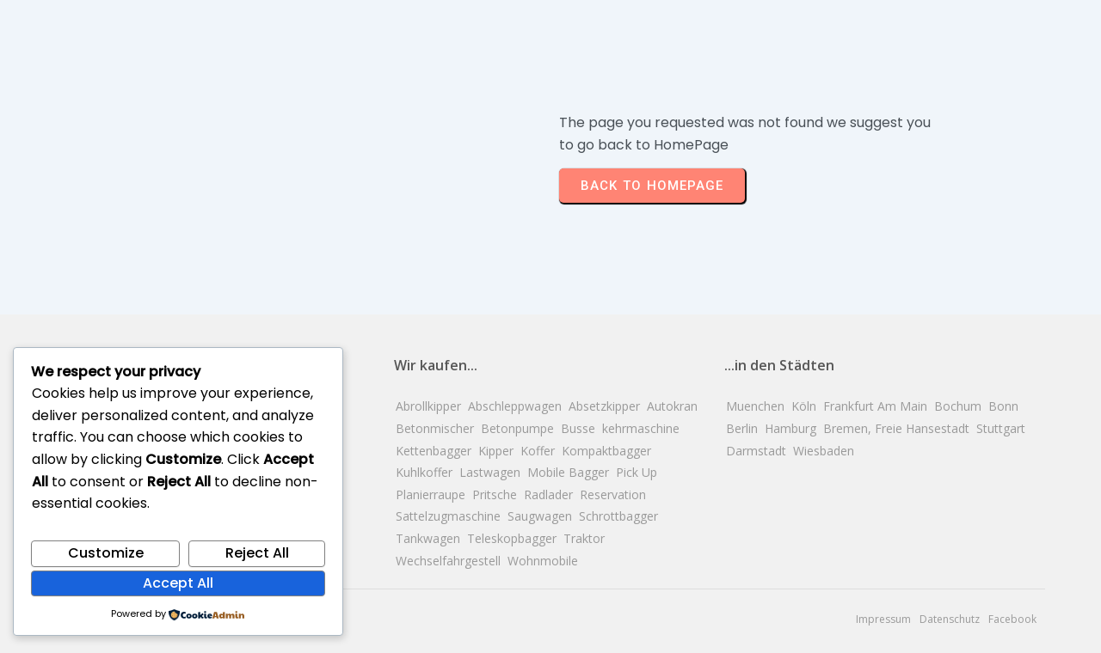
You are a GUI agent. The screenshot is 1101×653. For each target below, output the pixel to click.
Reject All (257, 553)
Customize (106, 553)
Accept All (178, 583)
